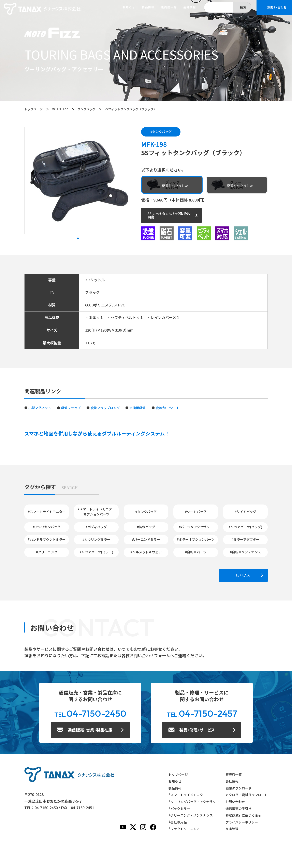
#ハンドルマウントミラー (46, 539)
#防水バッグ (146, 526)
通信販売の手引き (238, 808)
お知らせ (128, 7)
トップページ (33, 109)
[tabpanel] (77, 180)
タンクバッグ (86, 109)
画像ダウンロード (238, 788)
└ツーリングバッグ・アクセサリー (193, 801)
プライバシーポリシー (241, 822)
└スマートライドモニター (187, 794)
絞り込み (243, 575)
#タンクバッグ (161, 131)
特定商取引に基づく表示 (243, 815)
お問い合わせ (235, 801)
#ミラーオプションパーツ (196, 539)
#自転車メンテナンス (245, 551)
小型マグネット (39, 407)
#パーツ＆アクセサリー (196, 526)
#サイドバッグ (245, 511)
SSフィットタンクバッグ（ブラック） (130, 109)
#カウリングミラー (96, 539)
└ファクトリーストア (184, 828)
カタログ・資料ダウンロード (246, 794)
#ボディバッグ (96, 526)
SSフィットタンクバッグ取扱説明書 (168, 215)
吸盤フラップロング (105, 407)
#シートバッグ (195, 511)
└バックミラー (179, 808)
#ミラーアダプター (245, 539)
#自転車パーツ (195, 551)
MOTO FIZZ (60, 109)
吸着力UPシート (167, 407)
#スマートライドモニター (46, 511)
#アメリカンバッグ (46, 526)
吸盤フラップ (71, 407)
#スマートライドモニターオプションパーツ (96, 512)
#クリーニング (46, 551)
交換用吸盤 (137, 407)
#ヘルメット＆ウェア (146, 551)
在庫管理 (231, 828)
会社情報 (189, 7)
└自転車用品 (177, 822)
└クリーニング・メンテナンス (190, 815)
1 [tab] (78, 239)
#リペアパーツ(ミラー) (96, 551)
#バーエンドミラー (146, 539)
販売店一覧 (169, 7)
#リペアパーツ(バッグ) (245, 526)
